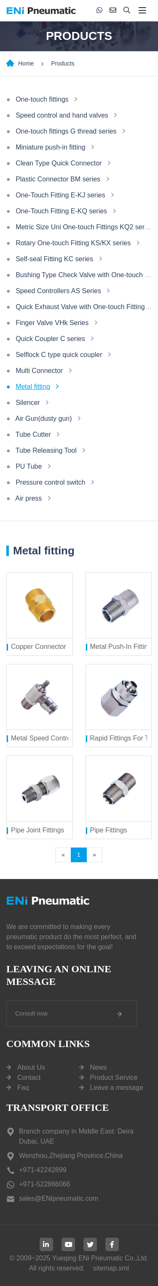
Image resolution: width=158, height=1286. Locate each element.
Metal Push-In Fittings (122, 646)
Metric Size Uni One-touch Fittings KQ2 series (84, 227)
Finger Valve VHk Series (52, 322)
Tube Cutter (33, 434)
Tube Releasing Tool (46, 450)
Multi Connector (39, 370)
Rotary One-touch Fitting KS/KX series (73, 243)
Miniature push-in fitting (50, 147)
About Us (31, 1067)
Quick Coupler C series (50, 338)
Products (62, 63)
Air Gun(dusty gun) (43, 418)
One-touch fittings (42, 99)
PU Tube (29, 466)
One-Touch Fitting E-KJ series (60, 195)
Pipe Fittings (108, 830)
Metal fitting (33, 386)
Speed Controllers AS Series (58, 290)
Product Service (114, 1077)
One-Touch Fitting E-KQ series (61, 211)
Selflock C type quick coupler (59, 354)
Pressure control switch (50, 482)
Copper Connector (38, 646)
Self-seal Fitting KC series (54, 258)
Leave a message (116, 1087)
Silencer (28, 402)
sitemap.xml (111, 1268)
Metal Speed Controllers (47, 738)
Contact (28, 1077)
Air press (28, 498)
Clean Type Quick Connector (59, 163)
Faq (23, 1087)
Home (26, 63)
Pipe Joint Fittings (37, 830)
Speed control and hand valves (62, 115)
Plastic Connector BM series (58, 179)
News (98, 1067)
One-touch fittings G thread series (66, 131)
